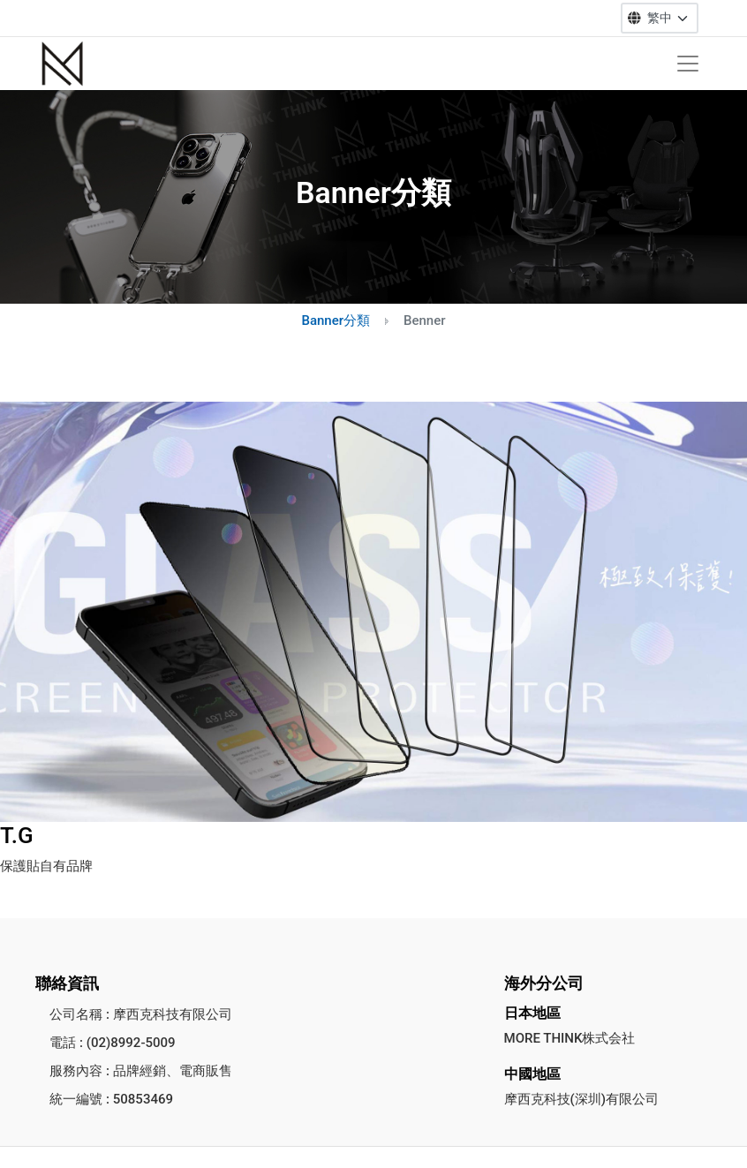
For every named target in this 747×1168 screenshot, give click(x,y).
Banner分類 (335, 320)
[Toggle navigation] (688, 63)
